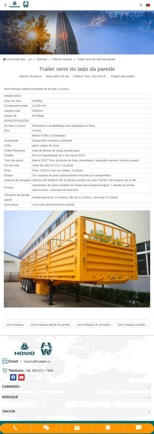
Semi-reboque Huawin (132, 324)
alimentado (128, 76)
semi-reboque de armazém (93, 324)
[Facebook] (13, 377)
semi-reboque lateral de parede (50, 324)
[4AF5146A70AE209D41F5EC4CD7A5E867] (77, 32)
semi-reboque (15, 324)
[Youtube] (21, 377)
